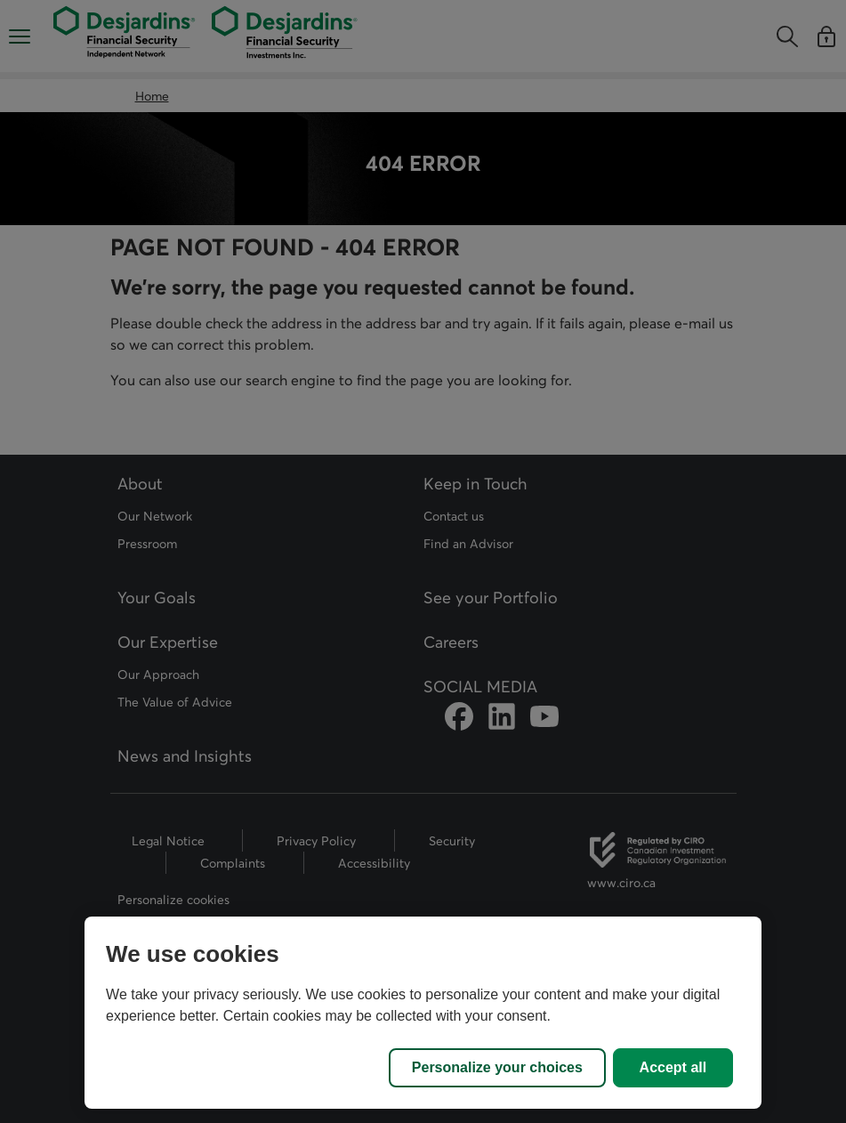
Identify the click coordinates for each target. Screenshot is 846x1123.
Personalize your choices (497, 1067)
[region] (423, 1013)
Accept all (673, 1067)
